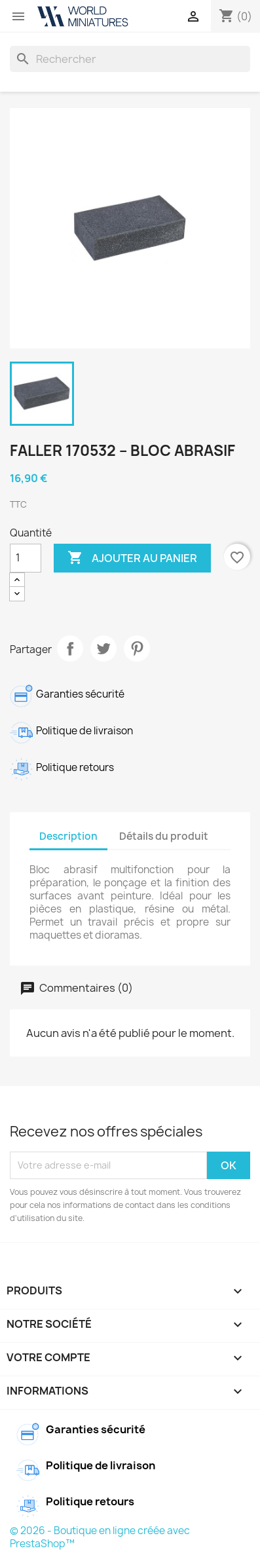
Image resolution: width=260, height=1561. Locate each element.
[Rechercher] (130, 59)
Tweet (103, 648)
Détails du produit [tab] (163, 836)
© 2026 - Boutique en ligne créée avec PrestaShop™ (100, 1537)
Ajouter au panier (132, 558)
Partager (70, 648)
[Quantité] (25, 558)
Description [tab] (68, 836)
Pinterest (137, 648)
